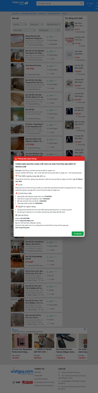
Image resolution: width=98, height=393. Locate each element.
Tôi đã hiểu (77, 234)
